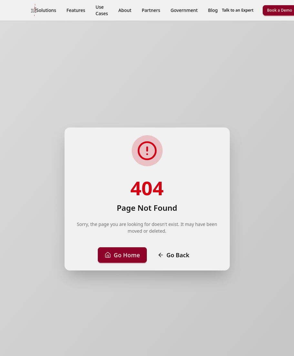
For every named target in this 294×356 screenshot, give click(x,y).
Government (184, 10)
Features (75, 10)
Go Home (122, 255)
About (125, 10)
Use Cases (102, 10)
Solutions (46, 10)
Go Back (173, 255)
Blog (213, 10)
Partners (151, 10)
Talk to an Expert (238, 10)
